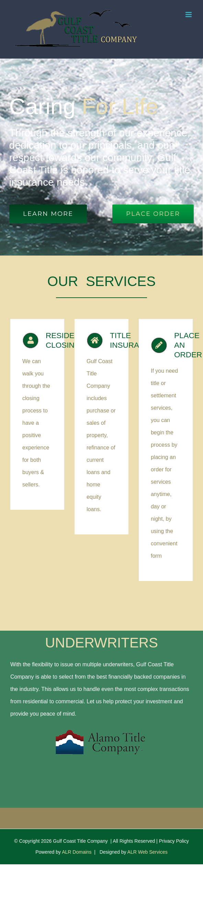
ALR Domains (76, 852)
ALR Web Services (147, 852)
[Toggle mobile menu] (189, 14)
